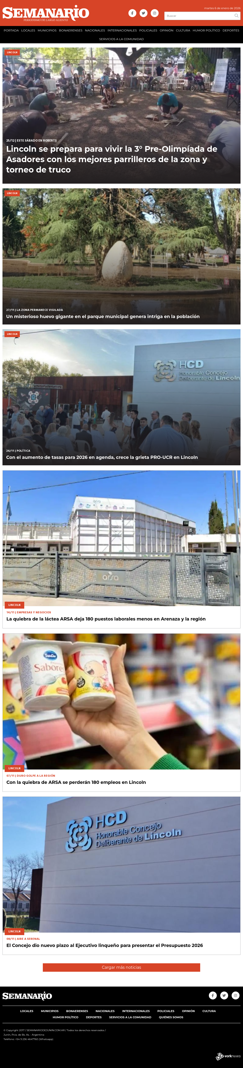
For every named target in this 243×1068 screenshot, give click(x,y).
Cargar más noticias (121, 967)
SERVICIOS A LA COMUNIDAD (121, 39)
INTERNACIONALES (122, 30)
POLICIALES (148, 30)
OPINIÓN (166, 30)
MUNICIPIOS (47, 30)
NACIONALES (95, 30)
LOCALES (28, 30)
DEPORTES (230, 30)
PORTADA (11, 30)
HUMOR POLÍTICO (206, 30)
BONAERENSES (70, 30)
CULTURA (183, 30)
